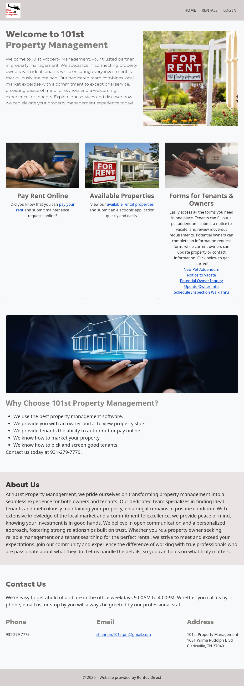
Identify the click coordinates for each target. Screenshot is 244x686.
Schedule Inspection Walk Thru (201, 292)
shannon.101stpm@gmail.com (123, 634)
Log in (229, 10)
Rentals (210, 10)
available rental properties (130, 204)
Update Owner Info (201, 286)
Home (190, 10)
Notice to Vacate (201, 275)
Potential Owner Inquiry (201, 280)
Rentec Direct (149, 677)
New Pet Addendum (201, 269)
